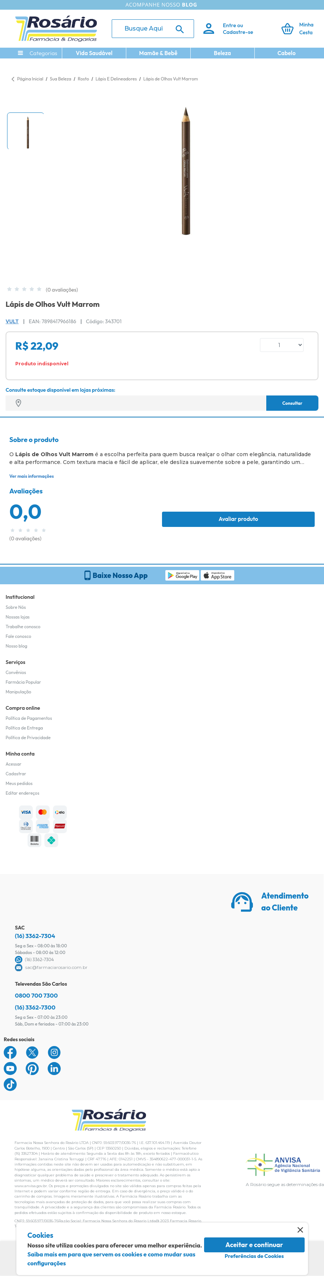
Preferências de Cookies (254, 1256)
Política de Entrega (24, 728)
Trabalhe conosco (23, 626)
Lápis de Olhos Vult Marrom (170, 79)
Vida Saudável (94, 53)
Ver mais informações (31, 476)
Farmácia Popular (23, 682)
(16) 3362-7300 (35, 1007)
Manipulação (18, 691)
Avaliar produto (238, 518)
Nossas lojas (18, 617)
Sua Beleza (61, 79)
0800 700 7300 (36, 995)
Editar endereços (22, 793)
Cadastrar (16, 773)
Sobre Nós (16, 607)
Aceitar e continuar (254, 1244)
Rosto (84, 79)
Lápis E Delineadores (116, 79)
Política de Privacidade (28, 737)
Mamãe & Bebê (158, 53)
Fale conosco (18, 636)
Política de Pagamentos (29, 718)
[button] (25, 131)
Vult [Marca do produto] (12, 321)
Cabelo (286, 53)
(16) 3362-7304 (35, 936)
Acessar (13, 764)
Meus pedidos (19, 783)
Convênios (16, 672)
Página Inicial (30, 79)
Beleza (222, 53)
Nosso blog (16, 646)
